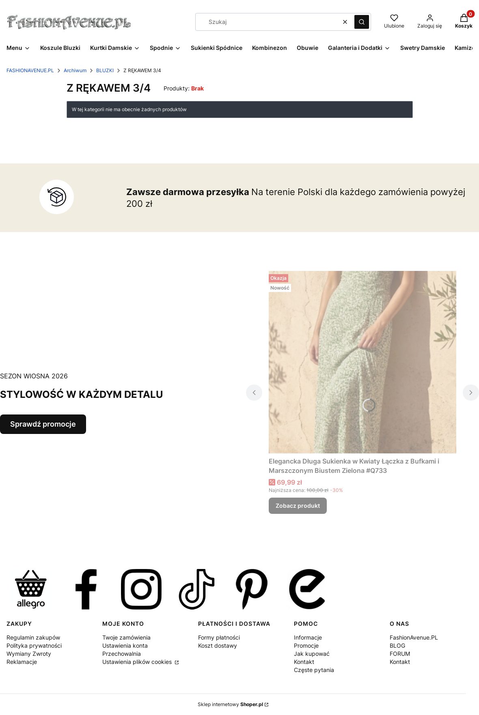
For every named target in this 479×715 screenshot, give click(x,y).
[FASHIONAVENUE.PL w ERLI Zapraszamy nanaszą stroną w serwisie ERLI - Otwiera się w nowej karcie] (307, 589)
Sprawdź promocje (43, 424)
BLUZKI (105, 70)
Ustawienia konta (125, 645)
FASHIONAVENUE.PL (30, 70)
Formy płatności (219, 637)
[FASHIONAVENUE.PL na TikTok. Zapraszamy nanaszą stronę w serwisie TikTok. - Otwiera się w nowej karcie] (196, 589)
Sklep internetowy (230, 704)
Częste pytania (314, 669)
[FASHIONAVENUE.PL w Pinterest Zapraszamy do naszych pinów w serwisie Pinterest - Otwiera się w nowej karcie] (251, 589)
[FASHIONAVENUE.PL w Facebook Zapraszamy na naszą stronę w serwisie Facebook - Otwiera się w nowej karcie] (86, 589)
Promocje (306, 645)
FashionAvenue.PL (414, 637)
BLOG (397, 645)
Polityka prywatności (34, 645)
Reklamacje (21, 661)
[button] (361, 22)
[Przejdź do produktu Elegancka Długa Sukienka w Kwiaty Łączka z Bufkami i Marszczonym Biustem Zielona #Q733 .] (362, 362)
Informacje (308, 637)
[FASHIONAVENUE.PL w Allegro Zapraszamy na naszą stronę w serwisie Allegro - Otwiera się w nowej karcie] (30, 589)
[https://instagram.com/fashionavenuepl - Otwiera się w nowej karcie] (141, 589)
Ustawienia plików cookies (137, 661)
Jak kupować (312, 653)
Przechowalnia (121, 653)
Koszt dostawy (217, 645)
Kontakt (304, 661)
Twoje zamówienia (126, 637)
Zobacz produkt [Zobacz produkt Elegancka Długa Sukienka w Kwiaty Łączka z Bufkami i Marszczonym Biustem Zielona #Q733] (298, 505)
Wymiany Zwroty (28, 653)
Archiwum (75, 70)
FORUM (400, 653)
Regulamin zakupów (33, 637)
